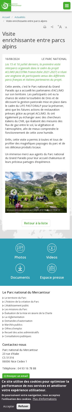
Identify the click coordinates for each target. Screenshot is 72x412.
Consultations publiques (18, 336)
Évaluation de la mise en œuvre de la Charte (28, 313)
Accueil (6, 17)
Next (58, 192)
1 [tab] (48, 210)
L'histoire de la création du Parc (22, 301)
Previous (14, 192)
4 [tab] (59, 210)
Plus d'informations (45, 400)
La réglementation (14, 317)
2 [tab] (51, 210)
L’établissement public (17, 305)
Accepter (8, 407)
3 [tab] (55, 210)
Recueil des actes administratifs (22, 332)
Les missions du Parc (16, 309)
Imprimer (45, 27)
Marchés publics (13, 324)
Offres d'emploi (13, 328)
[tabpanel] (36, 193)
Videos (51, 257)
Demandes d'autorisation (18, 320)
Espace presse (52, 277)
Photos (20, 257)
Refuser (23, 407)
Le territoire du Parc (15, 297)
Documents (20, 277)
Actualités (20, 17)
